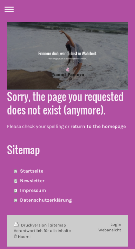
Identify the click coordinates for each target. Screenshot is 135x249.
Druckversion (31, 225)
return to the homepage (98, 126)
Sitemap (58, 225)
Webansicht (109, 230)
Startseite (31, 171)
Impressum (33, 190)
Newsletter (32, 181)
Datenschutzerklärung (46, 200)
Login (115, 224)
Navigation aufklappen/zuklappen (67, 9)
